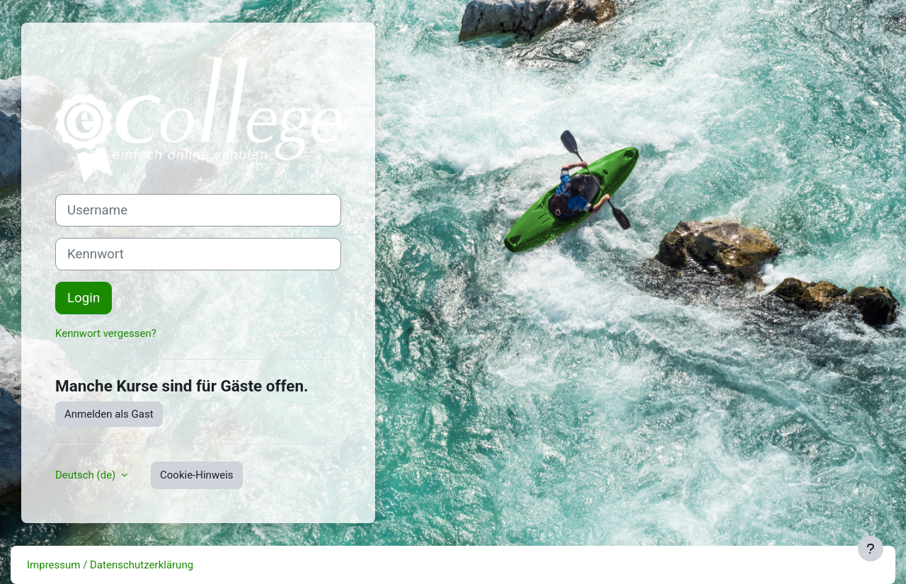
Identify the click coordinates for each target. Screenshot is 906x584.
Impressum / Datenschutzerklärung (110, 565)
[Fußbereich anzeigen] (870, 548)
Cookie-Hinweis (196, 475)
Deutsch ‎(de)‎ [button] (86, 475)
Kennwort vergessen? (105, 333)
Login (83, 298)
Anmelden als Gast (109, 414)
